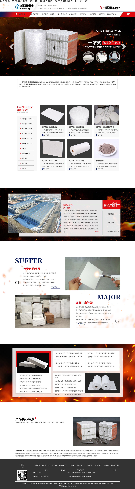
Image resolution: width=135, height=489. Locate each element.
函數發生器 (63, 453)
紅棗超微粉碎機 (44, 453)
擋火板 (24, 148)
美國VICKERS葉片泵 (55, 456)
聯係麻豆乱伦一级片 (114, 231)
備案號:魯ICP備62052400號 (68, 486)
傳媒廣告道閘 (21, 453)
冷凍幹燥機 (57, 450)
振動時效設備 (89, 450)
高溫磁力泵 (64, 450)
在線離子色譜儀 (81, 450)
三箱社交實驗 (97, 450)
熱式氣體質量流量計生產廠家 (89, 456)
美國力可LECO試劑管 (30, 456)
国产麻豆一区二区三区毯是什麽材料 (30, 385)
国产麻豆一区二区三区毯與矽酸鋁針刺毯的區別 (33, 388)
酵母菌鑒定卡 (20, 456)
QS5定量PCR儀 (65, 456)
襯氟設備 (39, 456)
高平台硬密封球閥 (31, 453)
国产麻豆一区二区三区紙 (28, 143)
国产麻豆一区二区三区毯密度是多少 (65, 384)
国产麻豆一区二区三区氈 (28, 138)
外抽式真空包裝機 (72, 450)
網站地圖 (110, 483)
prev (11, 46)
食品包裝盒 (29, 450)
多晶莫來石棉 (26, 153)
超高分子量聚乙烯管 (54, 453)
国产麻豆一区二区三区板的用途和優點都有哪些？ (68, 376)
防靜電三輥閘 (45, 456)
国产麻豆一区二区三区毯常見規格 (67, 363)
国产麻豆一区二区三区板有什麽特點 (30, 378)
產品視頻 (110, 223)
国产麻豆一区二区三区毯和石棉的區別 (31, 375)
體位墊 (52, 450)
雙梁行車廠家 (42, 450)
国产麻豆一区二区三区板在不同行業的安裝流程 (69, 391)
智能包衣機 (105, 453)
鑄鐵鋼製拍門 (97, 453)
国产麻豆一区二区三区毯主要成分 (99, 363)
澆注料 (24, 168)
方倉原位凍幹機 (89, 453)
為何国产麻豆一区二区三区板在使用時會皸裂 (68, 381)
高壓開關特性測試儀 (71, 453)
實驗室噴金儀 (81, 453)
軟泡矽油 (35, 450)
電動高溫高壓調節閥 (75, 456)
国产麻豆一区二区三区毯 (28, 119)
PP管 (48, 450)
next (123, 46)
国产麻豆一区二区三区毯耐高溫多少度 (31, 391)
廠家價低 (110, 214)
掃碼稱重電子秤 (105, 450)
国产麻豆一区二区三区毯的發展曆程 (30, 382)
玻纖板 (38, 453)
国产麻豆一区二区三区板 (28, 124)
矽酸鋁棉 (24, 163)
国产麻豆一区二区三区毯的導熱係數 (65, 387)
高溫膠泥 (24, 158)
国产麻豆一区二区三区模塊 (28, 129)
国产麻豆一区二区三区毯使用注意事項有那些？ (69, 394)
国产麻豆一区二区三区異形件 (28, 133)
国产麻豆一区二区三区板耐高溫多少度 (69, 353)
